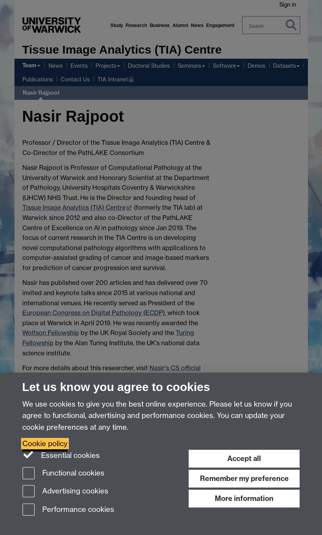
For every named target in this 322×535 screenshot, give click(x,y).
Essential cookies (61, 455)
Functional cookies (63, 474)
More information (244, 498)
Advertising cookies (65, 492)
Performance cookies (68, 510)
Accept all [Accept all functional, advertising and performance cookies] (244, 458)
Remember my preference (244, 478)
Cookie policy (45, 443)
